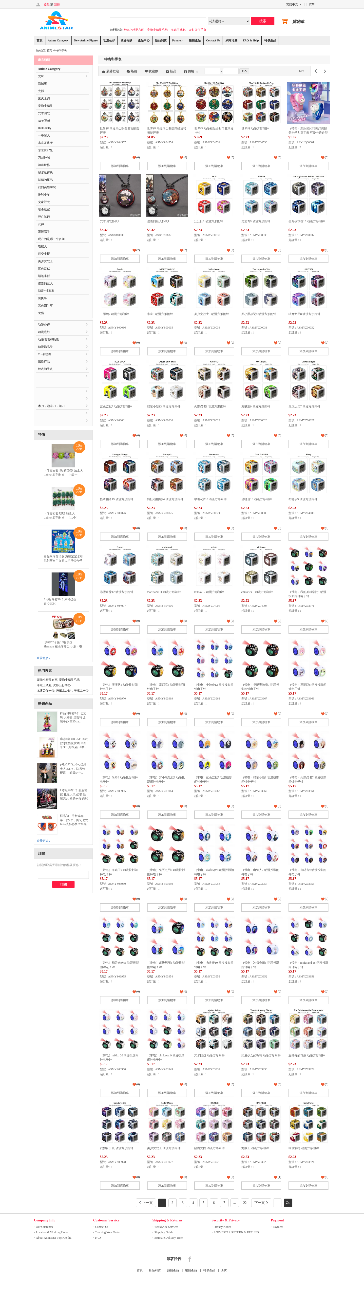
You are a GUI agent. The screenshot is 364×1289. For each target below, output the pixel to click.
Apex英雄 (44, 120)
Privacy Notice (222, 1227)
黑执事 (42, 298)
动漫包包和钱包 (48, 339)
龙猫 (41, 313)
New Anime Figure (86, 40)
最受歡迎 (110, 71)
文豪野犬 (44, 202)
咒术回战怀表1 (109, 221)
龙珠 (41, 76)
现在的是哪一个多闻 (51, 239)
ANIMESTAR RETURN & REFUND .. (237, 1232)
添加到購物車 (120, 166)
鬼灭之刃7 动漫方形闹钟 (304, 406)
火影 (41, 91)
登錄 (47, 4)
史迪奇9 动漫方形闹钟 (255, 221)
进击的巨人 (45, 283)
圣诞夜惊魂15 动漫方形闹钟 (306, 221)
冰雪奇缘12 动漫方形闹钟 (116, 592)
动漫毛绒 (126, 40)
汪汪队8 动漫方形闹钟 (208, 221)
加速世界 (44, 165)
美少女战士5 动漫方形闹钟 (211, 314)
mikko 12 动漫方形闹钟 (209, 592)
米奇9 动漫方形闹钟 (160, 314)
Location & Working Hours (52, 1232)
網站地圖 (231, 40)
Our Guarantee (45, 1227)
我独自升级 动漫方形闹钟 (116, 1148)
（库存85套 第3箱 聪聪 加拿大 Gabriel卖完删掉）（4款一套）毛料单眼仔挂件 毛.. (63, 475)
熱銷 (132, 71)
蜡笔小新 (44, 276)
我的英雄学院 (47, 187)
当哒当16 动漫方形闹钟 (256, 499)
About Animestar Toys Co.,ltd (54, 1237)
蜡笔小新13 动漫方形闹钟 (163, 406)
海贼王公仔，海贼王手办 (72, 690)
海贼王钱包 (178, 30)
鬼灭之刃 (44, 98)
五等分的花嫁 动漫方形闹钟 (306, 1055)
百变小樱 (44, 254)
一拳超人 (44, 135)
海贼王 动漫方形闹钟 (255, 1148)
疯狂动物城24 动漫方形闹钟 (165, 499)
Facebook (190, 1259)
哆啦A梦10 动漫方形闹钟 (210, 499)
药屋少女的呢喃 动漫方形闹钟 (261, 1055)
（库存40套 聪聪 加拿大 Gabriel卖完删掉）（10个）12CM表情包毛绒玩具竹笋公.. (63, 518)
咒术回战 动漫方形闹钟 (209, 1055)
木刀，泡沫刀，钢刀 (51, 406)
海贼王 (42, 83)
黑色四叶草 (45, 305)
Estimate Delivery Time (168, 1237)
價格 (191, 71)
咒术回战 (44, 113)
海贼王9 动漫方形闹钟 (255, 406)
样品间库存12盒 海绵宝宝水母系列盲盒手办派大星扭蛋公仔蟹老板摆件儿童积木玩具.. (63, 561)
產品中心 (144, 40)
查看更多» (43, 658)
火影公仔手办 (197, 30)
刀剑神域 (44, 157)
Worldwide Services (166, 1227)
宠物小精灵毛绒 (157, 30)
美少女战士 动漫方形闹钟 (163, 1148)
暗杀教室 (44, 209)
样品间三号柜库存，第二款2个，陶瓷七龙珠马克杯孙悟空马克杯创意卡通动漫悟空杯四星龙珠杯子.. (74, 824)
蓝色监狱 (44, 268)
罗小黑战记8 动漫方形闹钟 (258, 314)
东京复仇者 (45, 143)
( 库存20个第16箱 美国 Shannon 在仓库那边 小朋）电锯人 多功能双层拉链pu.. (63, 646)
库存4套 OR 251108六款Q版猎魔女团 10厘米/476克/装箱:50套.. (74, 743)
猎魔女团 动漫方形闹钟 (209, 1148)
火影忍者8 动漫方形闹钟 (210, 406)
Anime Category (58, 40)
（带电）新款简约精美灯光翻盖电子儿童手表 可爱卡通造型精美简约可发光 (308, 133)
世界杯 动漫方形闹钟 (255, 128)
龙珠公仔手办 (46, 690)
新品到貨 (161, 40)
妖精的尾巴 (45, 180)
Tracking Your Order (107, 1232)
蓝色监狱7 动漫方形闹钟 (116, 406)
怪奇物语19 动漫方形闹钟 (116, 499)
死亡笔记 (44, 217)
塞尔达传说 (45, 172)
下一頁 (261, 1203)
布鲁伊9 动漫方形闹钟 (302, 499)
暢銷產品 (195, 40)
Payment (177, 40)
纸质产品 (44, 361)
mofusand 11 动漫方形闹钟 (164, 592)
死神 (41, 224)
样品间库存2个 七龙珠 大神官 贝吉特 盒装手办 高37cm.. (73, 717)
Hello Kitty (44, 128)
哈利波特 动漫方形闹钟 (303, 1148)
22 (245, 1203)
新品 (171, 71)
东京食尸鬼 (45, 150)
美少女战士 (45, 261)
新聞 (224, 1270)
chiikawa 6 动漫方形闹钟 (257, 592)
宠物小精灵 (45, 106)
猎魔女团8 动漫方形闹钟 (304, 314)
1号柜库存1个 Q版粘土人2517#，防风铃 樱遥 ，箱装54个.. (73, 769)
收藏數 (151, 71)
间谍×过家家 (46, 291)
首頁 (39, 40)
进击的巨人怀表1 (158, 221)
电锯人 (42, 246)
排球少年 (44, 194)
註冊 (57, 4)
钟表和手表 (60, 50)
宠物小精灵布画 (133, 30)
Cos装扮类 (45, 354)
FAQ (98, 1237)
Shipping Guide (163, 1232)
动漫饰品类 (45, 347)
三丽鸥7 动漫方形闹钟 (114, 314)
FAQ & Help (251, 40)
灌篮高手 (44, 231)
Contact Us (213, 40)
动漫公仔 (109, 40)
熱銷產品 (173, 1270)
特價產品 (270, 40)
